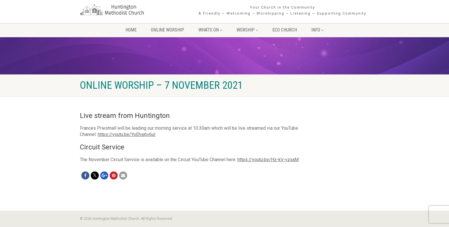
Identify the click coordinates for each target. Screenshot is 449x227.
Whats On (210, 30)
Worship (247, 30)
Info (317, 30)
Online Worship (167, 30)
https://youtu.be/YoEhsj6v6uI (126, 134)
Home (131, 30)
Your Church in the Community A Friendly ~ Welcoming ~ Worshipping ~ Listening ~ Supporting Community (282, 10)
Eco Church (284, 30)
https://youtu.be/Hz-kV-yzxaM (268, 159)
